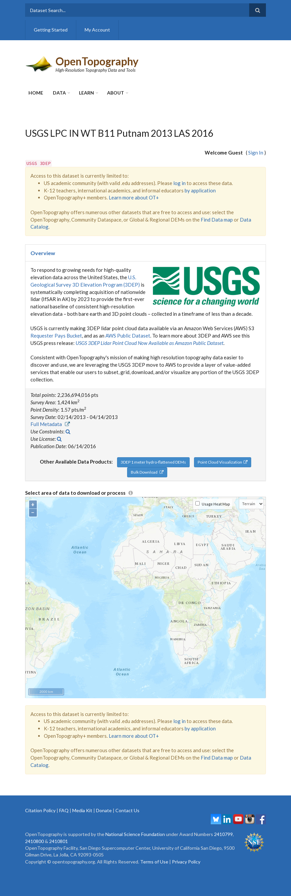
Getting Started (51, 30)
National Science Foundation (135, 834)
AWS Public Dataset (127, 336)
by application (200, 190)
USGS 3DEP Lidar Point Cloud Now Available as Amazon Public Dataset (149, 343)
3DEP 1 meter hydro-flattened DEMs (153, 462)
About (115, 93)
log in (179, 183)
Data (59, 93)
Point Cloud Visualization (223, 462)
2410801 (58, 841)
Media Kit (82, 810)
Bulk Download (147, 472)
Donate (104, 810)
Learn (86, 93)
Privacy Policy (186, 861)
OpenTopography (97, 61)
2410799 (223, 834)
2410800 (34, 841)
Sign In (255, 153)
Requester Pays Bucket (56, 336)
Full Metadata (50, 424)
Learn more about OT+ (134, 197)
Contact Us (127, 810)
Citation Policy (40, 810)
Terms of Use (154, 861)
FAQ (64, 810)
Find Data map (217, 220)
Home (35, 93)
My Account (97, 30)
